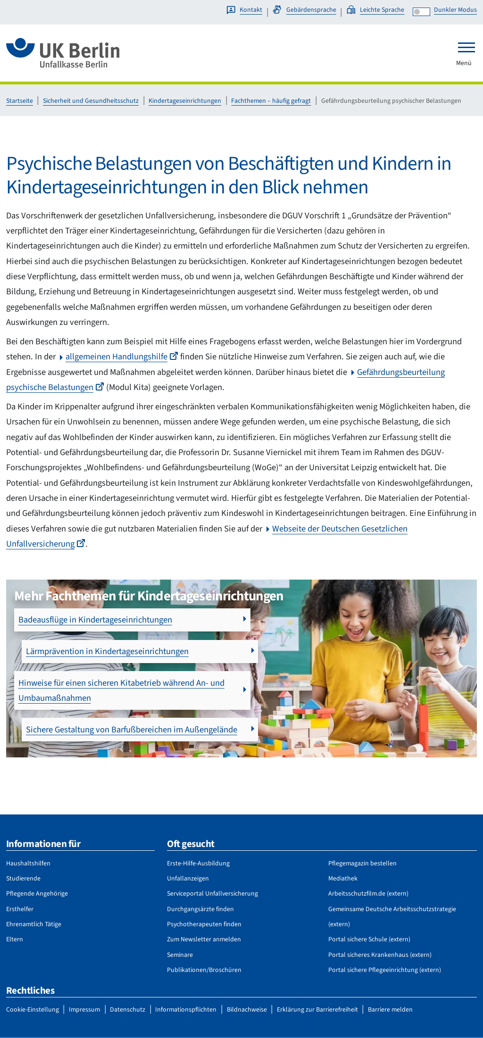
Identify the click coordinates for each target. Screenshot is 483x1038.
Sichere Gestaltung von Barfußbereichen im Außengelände (328, 659)
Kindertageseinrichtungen (185, 101)
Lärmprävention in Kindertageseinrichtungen (331, 620)
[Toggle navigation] (466, 47)
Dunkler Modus (455, 10)
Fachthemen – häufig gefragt (271, 101)
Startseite (19, 101)
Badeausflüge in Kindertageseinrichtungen (95, 620)
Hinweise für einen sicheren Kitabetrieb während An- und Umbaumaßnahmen (121, 659)
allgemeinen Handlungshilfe (122, 356)
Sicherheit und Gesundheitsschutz (91, 101)
